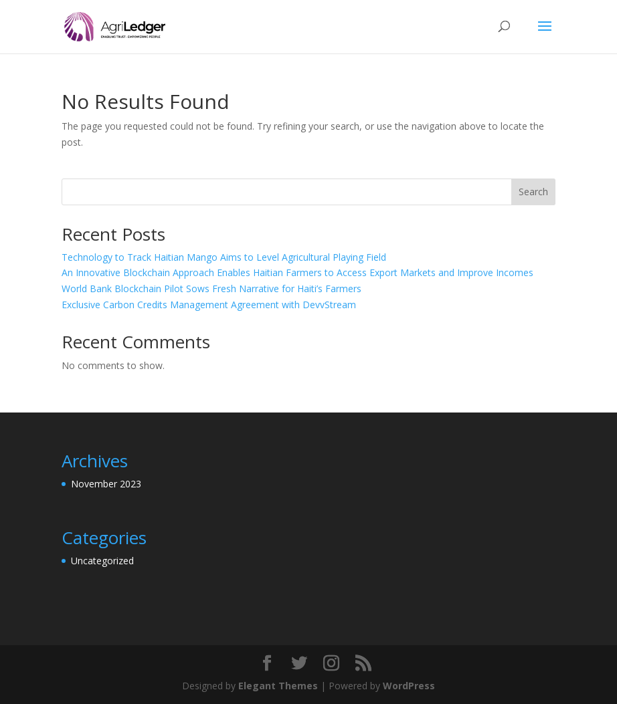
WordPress (409, 685)
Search (533, 191)
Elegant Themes (278, 685)
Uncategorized (102, 560)
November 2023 (106, 483)
